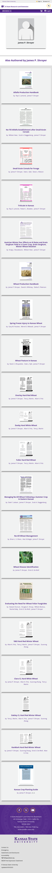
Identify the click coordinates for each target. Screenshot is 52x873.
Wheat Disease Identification (26, 567)
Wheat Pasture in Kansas (26, 360)
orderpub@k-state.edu (26, 829)
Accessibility (5, 855)
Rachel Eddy (14, 609)
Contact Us (4, 847)
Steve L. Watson (38, 172)
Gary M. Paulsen (14, 327)
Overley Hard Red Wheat (26, 395)
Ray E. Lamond (21, 96)
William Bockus (40, 607)
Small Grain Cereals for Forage (26, 168)
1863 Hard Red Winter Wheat (26, 641)
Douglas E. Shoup (27, 607)
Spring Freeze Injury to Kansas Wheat (26, 323)
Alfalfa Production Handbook (26, 92)
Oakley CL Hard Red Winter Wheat (26, 715)
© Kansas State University (9, 865)
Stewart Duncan (14, 607)
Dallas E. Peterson (40, 287)
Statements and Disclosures (10, 853)
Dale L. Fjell (27, 172)
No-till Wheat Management (26, 536)
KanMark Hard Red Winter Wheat (26, 747)
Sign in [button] (39, 1)
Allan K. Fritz (39, 399)
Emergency (4, 850)
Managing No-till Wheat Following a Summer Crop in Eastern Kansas (26, 498)
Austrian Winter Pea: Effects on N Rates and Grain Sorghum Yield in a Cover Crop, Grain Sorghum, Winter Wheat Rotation (26, 244)
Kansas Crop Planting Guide (26, 789)
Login (47, 11)
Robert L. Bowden (26, 209)
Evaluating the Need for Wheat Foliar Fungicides (26, 603)
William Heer (13, 135)
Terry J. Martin (29, 399)
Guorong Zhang (35, 682)
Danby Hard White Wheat (26, 425)
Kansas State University (9, 1)
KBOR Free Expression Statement (12, 861)
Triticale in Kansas (26, 205)
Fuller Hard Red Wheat (26, 460)
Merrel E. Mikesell (27, 327)
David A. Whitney (27, 287)
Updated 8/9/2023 (7, 867)
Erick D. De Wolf (33, 570)
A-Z (46, 1)
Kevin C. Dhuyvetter (16, 364)
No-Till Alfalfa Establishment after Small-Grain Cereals (26, 131)
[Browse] (7, 11)
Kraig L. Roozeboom (16, 250)
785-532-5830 (19, 827)
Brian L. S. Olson (15, 539)
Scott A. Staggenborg (26, 135)
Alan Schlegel (27, 539)
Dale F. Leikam (13, 502)
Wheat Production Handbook (26, 284)
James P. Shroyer (33, 96)
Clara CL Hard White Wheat (26, 678)
